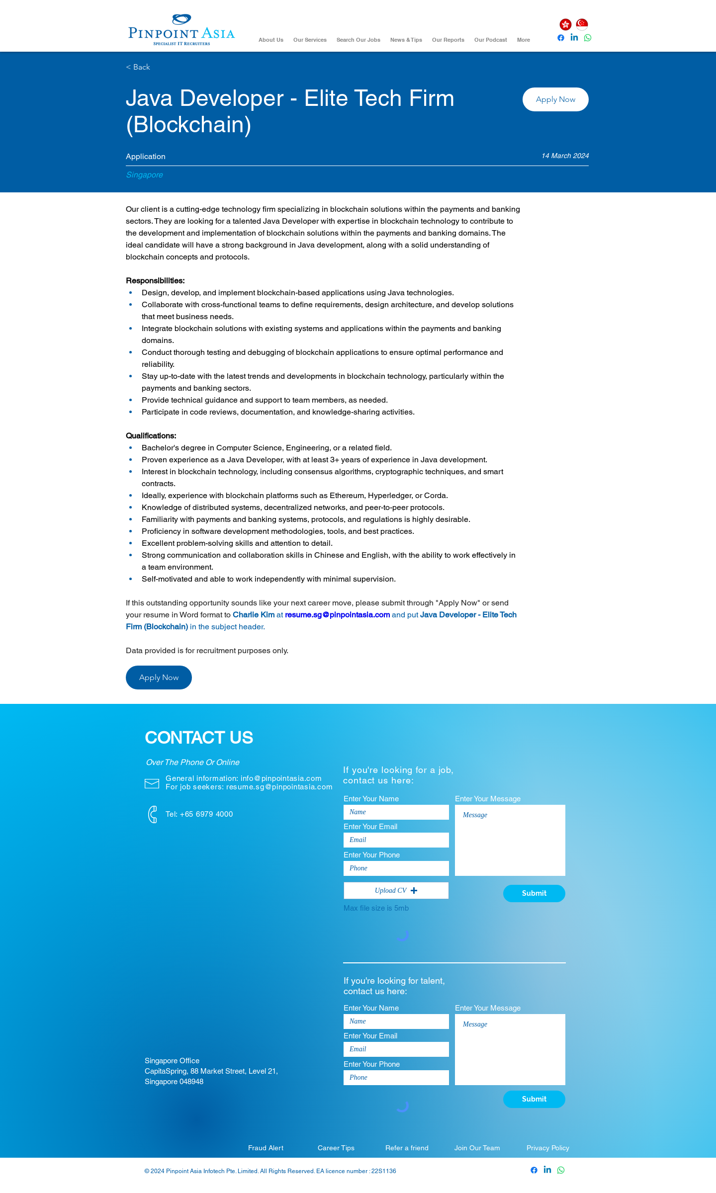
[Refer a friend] (406, 1148)
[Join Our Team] (477, 1148)
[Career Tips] (336, 1148)
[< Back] (161, 67)
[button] (556, 99)
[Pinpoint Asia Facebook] (560, 37)
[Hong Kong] (565, 24)
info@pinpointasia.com (281, 778)
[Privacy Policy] (548, 1148)
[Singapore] (582, 24)
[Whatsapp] (587, 37)
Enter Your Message (488, 798)
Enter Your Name (371, 798)
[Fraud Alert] (265, 1148)
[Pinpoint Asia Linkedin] (574, 37)
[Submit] (534, 893)
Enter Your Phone (372, 854)
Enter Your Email (370, 826)
